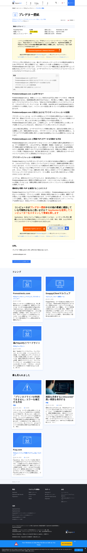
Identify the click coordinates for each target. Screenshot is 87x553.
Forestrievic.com (21, 293)
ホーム (26, 3)
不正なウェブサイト (29, 8)
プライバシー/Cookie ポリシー (60, 57)
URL (14, 89)
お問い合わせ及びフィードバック (67, 498)
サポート (42, 3)
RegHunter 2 (15, 496)
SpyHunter (14, 492)
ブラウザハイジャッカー (29, 19)
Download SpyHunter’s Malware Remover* (42, 50)
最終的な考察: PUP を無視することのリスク (28, 87)
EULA (47, 57)
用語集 (30, 498)
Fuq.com (17, 449)
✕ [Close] (75, 541)
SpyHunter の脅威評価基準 (39, 525)
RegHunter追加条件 (16, 527)
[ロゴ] (17, 3)
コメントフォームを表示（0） (21, 261)
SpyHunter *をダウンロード (32, 228)
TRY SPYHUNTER (66, 543)
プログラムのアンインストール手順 (24, 525)
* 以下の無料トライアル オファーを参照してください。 (31, 57)
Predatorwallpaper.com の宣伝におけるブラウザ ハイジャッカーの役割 (35, 80)
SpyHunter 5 (48, 492)
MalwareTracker (32, 494)
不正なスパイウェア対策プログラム (23, 453)
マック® (48, 54)
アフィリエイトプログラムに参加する (67, 495)
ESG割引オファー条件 (17, 519)
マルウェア (49, 296)
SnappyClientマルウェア (58, 293)
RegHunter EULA (16, 511)
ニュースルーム (64, 492)
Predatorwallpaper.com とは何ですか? (26, 78)
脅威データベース (17, 8)
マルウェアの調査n (36, 3)
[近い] (85, 548)
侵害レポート (64, 501)
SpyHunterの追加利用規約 (53, 525)
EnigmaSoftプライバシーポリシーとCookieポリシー (24, 513)
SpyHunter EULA (16, 508)
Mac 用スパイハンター (50, 494)
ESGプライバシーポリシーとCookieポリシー (22, 515)
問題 (14, 405)
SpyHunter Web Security (17, 494)
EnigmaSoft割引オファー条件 (19, 517)
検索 (56, 3)
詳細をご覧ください (29, 550)
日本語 (63, 3)
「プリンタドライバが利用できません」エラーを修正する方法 (26, 399)
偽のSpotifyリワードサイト (26, 343)
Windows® (39, 54)
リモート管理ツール (58, 296)
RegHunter (47, 498)
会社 (47, 3)
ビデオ (30, 496)
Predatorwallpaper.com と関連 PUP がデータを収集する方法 (32, 82)
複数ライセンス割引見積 (56, 228)
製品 (30, 3)
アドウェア (28, 296)
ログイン (72, 2)
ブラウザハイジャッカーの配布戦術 (25, 85)
